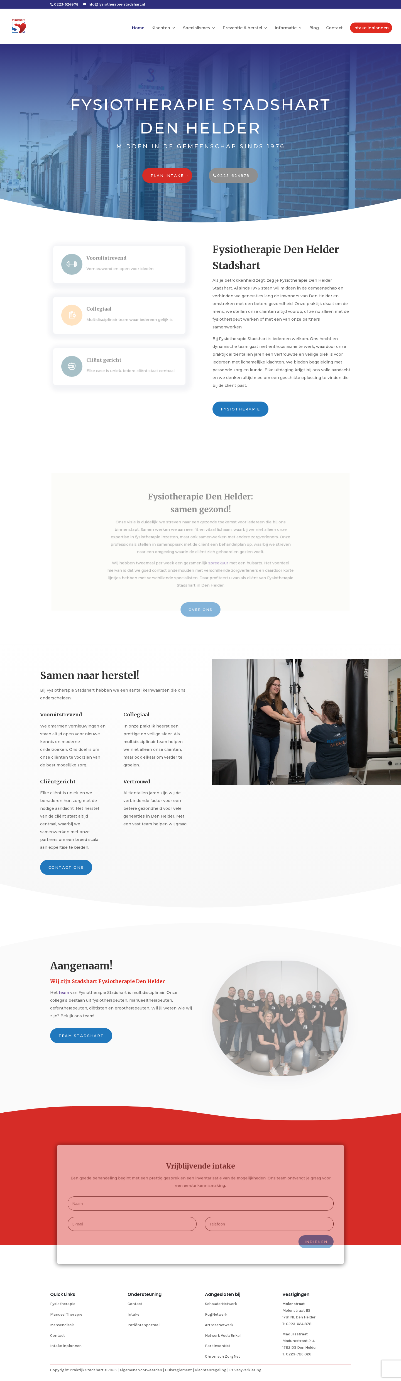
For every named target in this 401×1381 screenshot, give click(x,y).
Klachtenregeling (210, 1370)
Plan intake (167, 175)
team (64, 992)
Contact (334, 28)
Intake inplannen (371, 27)
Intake (133, 1314)
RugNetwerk (216, 1314)
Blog (314, 28)
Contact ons (66, 867)
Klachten (160, 28)
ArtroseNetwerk (219, 1325)
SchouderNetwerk (221, 1303)
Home (138, 28)
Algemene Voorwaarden (140, 1370)
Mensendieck (62, 1325)
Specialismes (196, 28)
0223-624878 (233, 175)
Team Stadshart (81, 1035)
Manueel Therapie (66, 1314)
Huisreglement (178, 1370)
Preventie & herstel (242, 28)
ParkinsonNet (217, 1345)
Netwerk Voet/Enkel (223, 1335)
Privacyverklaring (245, 1370)
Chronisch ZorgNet (222, 1356)
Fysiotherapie (240, 409)
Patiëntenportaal (144, 1325)
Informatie (286, 28)
